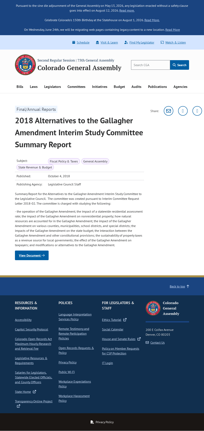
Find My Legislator (139, 42)
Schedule (80, 42)
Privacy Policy (67, 362)
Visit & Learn (107, 42)
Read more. (126, 10)
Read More (172, 30)
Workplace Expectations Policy (75, 383)
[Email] (168, 111)
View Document (32, 255)
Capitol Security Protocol (31, 329)
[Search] (150, 65)
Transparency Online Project (33, 403)
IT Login (107, 363)
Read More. (152, 20)
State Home (25, 392)
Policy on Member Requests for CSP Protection (120, 350)
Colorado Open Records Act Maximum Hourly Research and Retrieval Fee (33, 343)
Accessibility (23, 320)
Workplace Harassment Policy (74, 398)
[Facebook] (197, 111)
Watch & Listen (173, 42)
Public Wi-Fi (67, 372)
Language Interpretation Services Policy (75, 316)
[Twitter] (183, 111)
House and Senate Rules (121, 339)
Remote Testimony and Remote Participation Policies (74, 333)
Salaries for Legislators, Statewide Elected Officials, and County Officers (33, 377)
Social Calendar (112, 329)
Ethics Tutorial (114, 320)
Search (179, 65)
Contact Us (155, 342)
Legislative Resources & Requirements (31, 360)
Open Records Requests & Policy (76, 350)
